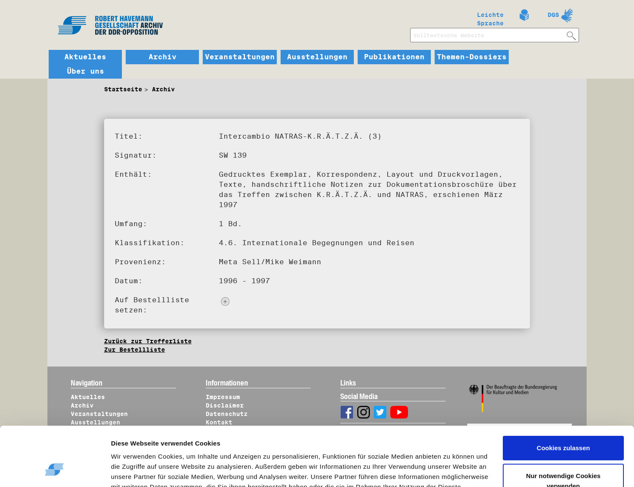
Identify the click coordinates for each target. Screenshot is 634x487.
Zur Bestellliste (134, 349)
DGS (553, 14)
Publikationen (394, 57)
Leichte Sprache (490, 17)
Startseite (123, 89)
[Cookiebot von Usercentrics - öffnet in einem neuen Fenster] (55, 470)
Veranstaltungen (240, 57)
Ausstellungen (317, 57)
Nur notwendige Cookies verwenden (563, 430)
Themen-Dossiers (472, 57)
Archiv (162, 57)
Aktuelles (85, 57)
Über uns (85, 71)
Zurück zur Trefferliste (148, 341)
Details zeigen (141, 470)
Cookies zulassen (563, 398)
